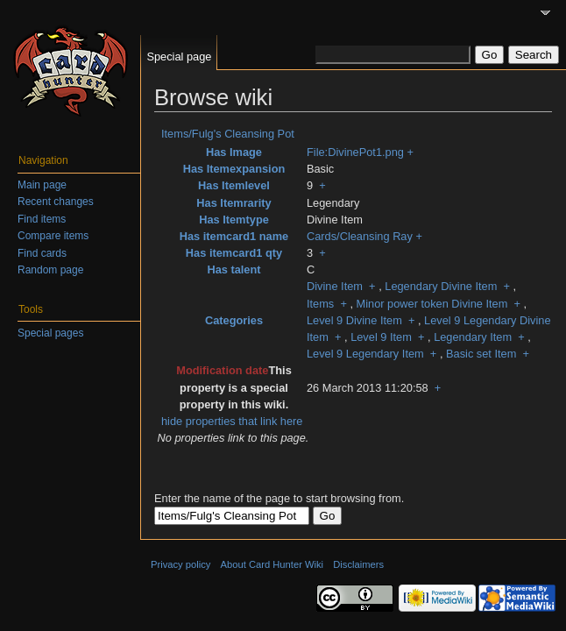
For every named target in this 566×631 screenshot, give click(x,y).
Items (320, 303)
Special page (178, 56)
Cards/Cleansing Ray (360, 236)
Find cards (42, 253)
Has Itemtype (234, 219)
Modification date (222, 370)
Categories (234, 320)
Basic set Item (481, 353)
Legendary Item (473, 337)
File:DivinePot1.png (355, 152)
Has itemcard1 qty (234, 252)
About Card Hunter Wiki (272, 564)
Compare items (53, 236)
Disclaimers (358, 564)
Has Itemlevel (234, 185)
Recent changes (56, 201)
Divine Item (335, 286)
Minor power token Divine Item (432, 303)
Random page (50, 270)
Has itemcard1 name (234, 236)
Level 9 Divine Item (354, 320)
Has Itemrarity (233, 202)
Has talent (233, 269)
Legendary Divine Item (441, 286)
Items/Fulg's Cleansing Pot (227, 133)
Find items (42, 219)
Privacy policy (180, 564)
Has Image (234, 152)
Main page (42, 185)
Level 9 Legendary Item (365, 353)
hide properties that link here (231, 421)
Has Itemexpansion (234, 168)
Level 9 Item (381, 337)
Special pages (50, 333)
